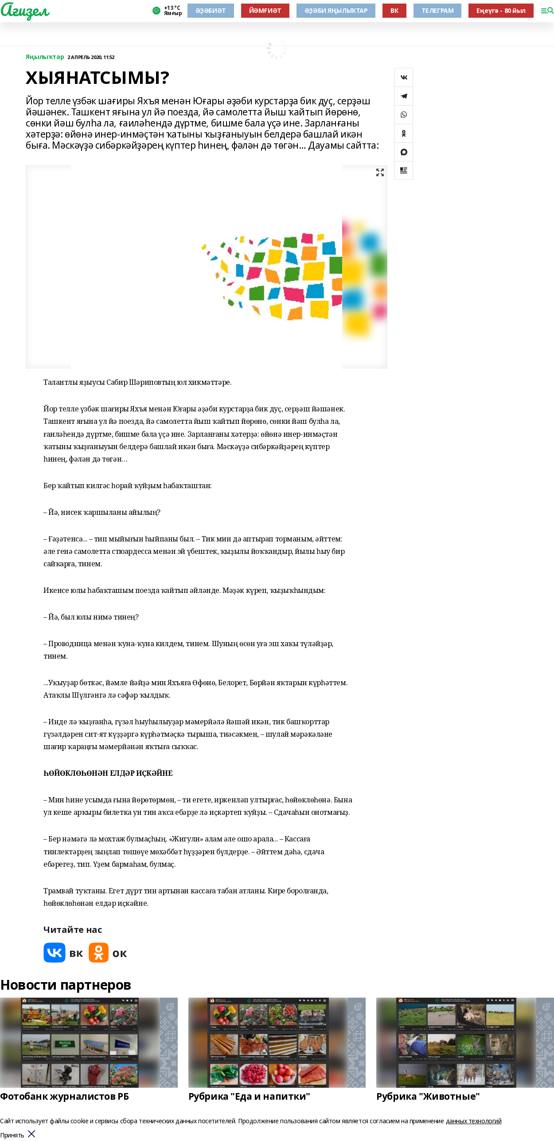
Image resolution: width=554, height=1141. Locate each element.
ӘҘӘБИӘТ (210, 10)
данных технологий (474, 1121)
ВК (394, 10)
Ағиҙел (23, 9)
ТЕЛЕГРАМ (437, 10)
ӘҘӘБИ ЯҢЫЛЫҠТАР (336, 10)
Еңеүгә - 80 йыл (501, 10)
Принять (12, 1135)
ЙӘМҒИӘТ (265, 10)
